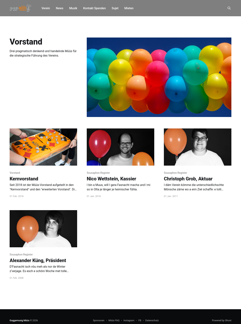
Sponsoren (98, 320)
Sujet (115, 8)
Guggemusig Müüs (19, 320)
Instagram (129, 320)
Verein (45, 8)
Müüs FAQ (114, 320)
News (59, 8)
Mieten (128, 8)
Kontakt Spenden (94, 8)
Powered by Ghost (221, 320)
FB (139, 320)
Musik (73, 8)
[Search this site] (229, 8)
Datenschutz (152, 320)
